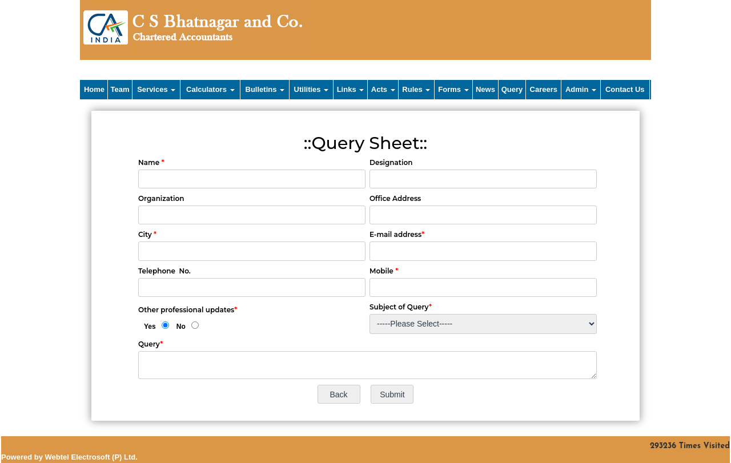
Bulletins (265, 89)
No (181, 327)
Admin (580, 89)
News (485, 89)
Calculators (210, 89)
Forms (453, 89)
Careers (543, 89)
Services (156, 89)
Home (94, 89)
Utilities (311, 89)
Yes (150, 327)
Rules (416, 89)
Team (120, 89)
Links (350, 89)
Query (512, 89)
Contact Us (625, 89)
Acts (383, 89)
